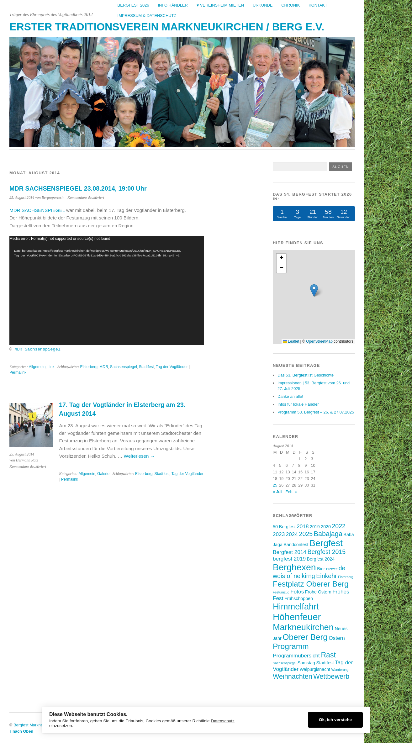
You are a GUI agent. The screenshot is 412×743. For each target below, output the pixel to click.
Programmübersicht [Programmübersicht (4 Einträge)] (296, 655)
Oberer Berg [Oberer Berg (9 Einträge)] (305, 637)
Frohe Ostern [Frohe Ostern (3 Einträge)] (318, 591)
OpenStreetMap (319, 341)
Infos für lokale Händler (298, 404)
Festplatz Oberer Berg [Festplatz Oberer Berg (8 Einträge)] (311, 584)
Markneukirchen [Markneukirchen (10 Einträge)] (303, 627)
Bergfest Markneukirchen (35, 725)
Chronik (290, 5)
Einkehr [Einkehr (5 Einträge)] (326, 575)
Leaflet (291, 341)
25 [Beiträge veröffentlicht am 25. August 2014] (275, 485)
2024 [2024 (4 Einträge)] (292, 534)
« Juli (277, 491)
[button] (314, 290)
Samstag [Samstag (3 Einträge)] (306, 662)
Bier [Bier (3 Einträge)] (321, 568)
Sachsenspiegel (123, 366)
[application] (106, 290)
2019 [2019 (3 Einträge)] (315, 526)
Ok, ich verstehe (335, 719)
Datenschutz (223, 721)
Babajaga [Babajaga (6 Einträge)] (328, 534)
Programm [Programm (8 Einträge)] (291, 646)
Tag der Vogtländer (172, 366)
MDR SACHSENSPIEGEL (37, 210)
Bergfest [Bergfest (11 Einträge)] (326, 543)
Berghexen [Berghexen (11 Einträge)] (294, 567)
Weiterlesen (139, 455)
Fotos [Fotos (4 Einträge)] (297, 591)
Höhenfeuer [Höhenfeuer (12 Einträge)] (297, 617)
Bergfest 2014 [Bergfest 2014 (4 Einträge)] (289, 552)
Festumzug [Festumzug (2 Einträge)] (281, 592)
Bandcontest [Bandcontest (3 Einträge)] (295, 544)
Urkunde (262, 5)
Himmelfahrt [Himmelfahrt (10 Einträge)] (296, 606)
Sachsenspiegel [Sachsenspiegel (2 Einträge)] (284, 663)
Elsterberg (89, 366)
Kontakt (318, 5)
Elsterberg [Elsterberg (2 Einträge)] (345, 577)
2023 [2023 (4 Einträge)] (279, 534)
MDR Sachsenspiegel (37, 349)
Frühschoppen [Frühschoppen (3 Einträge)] (298, 598)
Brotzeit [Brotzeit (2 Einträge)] (331, 569)
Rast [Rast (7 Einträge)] (328, 655)
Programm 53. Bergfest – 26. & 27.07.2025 (315, 412)
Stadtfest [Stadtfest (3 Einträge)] (325, 662)
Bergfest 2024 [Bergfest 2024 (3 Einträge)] (321, 558)
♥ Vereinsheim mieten (220, 5)
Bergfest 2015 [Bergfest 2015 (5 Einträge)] (326, 551)
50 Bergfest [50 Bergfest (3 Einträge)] (284, 526)
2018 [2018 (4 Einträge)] (303, 526)
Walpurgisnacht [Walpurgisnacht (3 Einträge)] (315, 669)
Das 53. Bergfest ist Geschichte (305, 375)
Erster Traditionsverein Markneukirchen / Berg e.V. (166, 27)
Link (50, 366)
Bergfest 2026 (133, 5)
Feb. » (291, 491)
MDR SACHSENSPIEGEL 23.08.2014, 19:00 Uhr (78, 188)
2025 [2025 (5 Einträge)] (306, 533)
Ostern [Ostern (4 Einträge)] (337, 638)
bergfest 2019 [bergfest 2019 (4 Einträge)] (289, 559)
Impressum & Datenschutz (147, 15)
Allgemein (37, 366)
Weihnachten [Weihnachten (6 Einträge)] (292, 676)
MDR (103, 366)
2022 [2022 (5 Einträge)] (338, 526)
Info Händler (173, 5)
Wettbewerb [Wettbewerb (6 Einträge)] (331, 676)
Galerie (103, 474)
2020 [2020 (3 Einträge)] (326, 526)
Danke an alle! (290, 396)
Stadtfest (146, 366)
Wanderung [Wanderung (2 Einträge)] (340, 670)
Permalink (17, 372)
